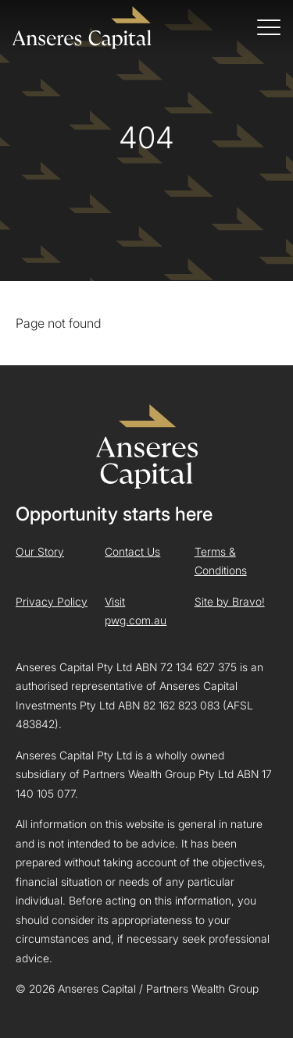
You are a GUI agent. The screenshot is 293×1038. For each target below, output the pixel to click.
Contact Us (132, 551)
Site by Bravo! (230, 601)
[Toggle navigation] (269, 27)
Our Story (40, 551)
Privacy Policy (52, 601)
